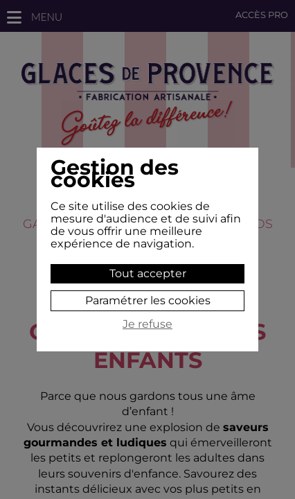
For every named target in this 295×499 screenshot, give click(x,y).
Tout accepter (147, 273)
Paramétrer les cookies (148, 300)
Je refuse (147, 324)
